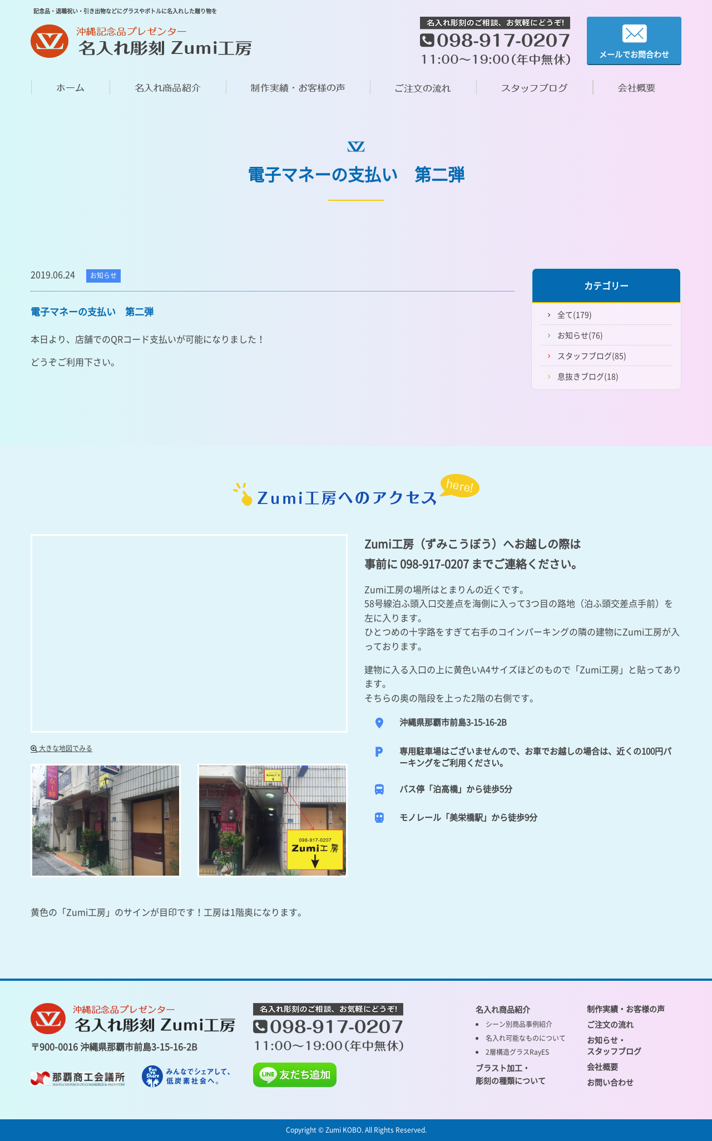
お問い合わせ (610, 1082)
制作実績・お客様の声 (626, 1008)
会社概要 (602, 1066)
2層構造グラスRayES (517, 1052)
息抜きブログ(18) (588, 376)
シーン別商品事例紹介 (519, 1024)
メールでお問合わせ (634, 41)
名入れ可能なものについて (526, 1038)
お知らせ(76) (580, 334)
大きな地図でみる (61, 748)
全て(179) (574, 314)
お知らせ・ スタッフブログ (614, 1045)
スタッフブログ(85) (591, 355)
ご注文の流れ (610, 1024)
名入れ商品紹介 (503, 1009)
